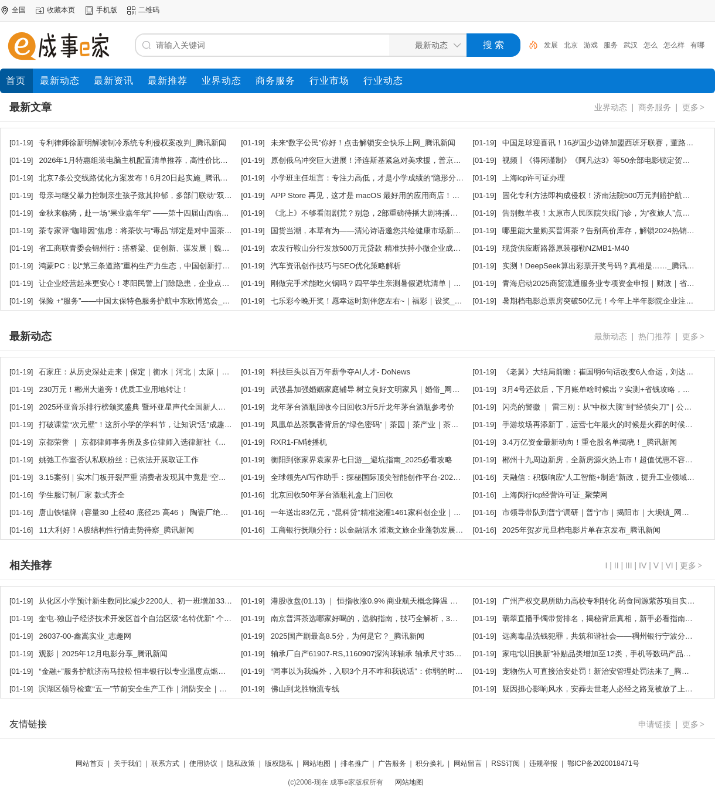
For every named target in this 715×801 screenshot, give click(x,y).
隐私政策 (241, 763)
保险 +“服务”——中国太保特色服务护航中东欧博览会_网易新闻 (146, 300)
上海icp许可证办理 (534, 177)
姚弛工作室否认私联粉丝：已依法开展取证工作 (119, 459)
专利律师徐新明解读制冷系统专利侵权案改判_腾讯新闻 (132, 142)
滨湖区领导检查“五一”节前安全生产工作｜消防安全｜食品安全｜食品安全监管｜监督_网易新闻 (199, 688)
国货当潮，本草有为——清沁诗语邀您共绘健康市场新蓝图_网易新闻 (387, 230)
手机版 (106, 10)
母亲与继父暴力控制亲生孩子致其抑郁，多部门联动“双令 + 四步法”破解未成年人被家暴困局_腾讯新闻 (211, 195)
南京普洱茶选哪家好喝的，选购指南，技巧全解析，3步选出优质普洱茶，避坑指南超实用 (421, 618)
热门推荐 (654, 336)
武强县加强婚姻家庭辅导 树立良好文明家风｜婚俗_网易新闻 (373, 389)
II (616, 565)
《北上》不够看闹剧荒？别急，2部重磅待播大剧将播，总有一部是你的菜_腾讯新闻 (412, 213)
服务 (611, 45)
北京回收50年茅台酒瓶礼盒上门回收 (332, 494)
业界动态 (610, 107)
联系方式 (165, 763)
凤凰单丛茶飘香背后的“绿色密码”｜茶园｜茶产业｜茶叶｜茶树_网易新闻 (393, 424)
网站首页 (90, 763)
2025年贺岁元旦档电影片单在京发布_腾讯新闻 (581, 530)
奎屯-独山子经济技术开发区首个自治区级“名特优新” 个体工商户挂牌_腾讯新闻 (171, 618)
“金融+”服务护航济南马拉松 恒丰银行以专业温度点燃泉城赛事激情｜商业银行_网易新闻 (187, 671)
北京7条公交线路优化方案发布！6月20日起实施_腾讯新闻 (137, 177)
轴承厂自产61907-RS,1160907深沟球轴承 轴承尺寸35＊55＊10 (378, 653)
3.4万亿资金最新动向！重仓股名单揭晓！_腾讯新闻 (589, 442)
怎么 (651, 45)
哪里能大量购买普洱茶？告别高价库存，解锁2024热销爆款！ (606, 230)
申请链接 (654, 724)
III (628, 565)
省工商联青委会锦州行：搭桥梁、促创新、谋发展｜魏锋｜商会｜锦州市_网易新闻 (178, 248)
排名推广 (355, 763)
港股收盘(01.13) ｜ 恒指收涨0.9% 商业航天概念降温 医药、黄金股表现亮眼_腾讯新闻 (416, 601)
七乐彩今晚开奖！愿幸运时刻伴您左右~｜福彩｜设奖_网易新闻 (378, 300)
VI (669, 565)
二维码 (148, 10)
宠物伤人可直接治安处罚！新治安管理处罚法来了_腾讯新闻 (603, 671)
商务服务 (654, 107)
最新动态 (610, 336)
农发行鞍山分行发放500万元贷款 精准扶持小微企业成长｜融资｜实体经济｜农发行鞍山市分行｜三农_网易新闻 (459, 248)
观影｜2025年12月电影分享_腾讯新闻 (103, 653)
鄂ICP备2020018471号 (603, 763)
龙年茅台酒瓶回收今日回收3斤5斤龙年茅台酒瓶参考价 (362, 407)
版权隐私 (279, 763)
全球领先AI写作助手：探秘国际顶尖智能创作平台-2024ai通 (371, 477)
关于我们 (128, 763)
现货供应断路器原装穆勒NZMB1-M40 (565, 248)
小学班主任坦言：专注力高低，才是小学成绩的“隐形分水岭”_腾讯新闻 (390, 177)
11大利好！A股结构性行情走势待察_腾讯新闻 (116, 530)
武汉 (631, 45)
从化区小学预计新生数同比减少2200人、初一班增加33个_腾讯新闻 (153, 601)
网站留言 (468, 763)
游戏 (591, 45)
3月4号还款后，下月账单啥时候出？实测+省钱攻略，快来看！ (607, 389)
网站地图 (316, 763)
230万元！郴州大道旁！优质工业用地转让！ (114, 389)
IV (642, 565)
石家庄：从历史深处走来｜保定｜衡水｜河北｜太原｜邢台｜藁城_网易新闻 (166, 371)
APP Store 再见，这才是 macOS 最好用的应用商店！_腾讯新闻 (379, 195)
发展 (551, 45)
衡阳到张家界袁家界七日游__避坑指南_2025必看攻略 (362, 459)
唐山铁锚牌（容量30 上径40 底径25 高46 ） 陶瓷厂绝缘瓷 (137, 512)
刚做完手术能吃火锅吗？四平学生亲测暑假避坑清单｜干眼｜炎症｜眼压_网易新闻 (410, 283)
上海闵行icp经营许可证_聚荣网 (555, 494)
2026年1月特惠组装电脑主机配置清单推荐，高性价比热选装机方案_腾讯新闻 (169, 160)
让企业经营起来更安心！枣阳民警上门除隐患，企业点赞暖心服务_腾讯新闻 (166, 283)
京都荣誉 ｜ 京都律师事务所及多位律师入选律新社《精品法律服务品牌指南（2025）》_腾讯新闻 (204, 442)
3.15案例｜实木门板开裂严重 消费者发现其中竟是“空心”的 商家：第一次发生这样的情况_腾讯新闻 (205, 477)
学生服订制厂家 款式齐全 (82, 494)
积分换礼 (430, 763)
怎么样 (674, 45)
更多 (694, 107)
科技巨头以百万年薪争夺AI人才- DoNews (340, 371)
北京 (571, 45)
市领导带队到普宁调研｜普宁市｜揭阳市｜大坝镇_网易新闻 (603, 512)
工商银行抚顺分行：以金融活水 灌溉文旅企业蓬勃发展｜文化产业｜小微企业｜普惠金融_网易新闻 (438, 530)
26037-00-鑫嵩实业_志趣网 (85, 636)
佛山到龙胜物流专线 (305, 688)
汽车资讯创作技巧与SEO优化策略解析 (336, 265)
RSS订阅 (505, 763)
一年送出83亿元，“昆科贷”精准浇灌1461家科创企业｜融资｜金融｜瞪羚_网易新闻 (410, 512)
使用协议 (203, 763)
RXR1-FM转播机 (299, 442)
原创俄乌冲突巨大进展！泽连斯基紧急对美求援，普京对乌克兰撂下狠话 (393, 160)
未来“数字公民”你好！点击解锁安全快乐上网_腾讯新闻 (363, 142)
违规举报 (543, 763)
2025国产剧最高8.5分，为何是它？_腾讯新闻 (347, 636)
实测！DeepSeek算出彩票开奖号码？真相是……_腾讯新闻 (602, 265)
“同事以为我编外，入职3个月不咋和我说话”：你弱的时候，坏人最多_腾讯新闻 (403, 671)
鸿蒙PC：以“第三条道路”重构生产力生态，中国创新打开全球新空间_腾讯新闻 (170, 265)
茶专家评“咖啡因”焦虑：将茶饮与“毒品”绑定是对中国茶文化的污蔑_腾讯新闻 (168, 230)
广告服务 (392, 763)
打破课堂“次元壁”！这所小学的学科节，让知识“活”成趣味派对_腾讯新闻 (160, 424)
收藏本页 (61, 10)
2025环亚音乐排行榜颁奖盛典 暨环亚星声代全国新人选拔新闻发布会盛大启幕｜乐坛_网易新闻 (199, 407)
